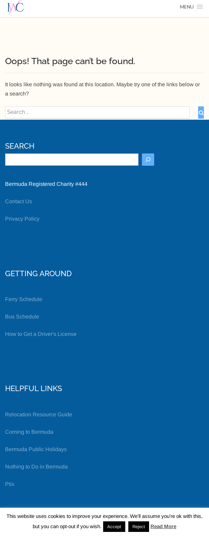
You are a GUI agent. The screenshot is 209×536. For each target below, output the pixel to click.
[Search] (148, 159)
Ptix (9, 484)
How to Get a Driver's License (41, 334)
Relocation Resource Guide (38, 414)
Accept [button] (114, 526)
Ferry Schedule (23, 299)
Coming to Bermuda (29, 432)
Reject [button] (138, 526)
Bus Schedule (22, 316)
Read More (163, 526)
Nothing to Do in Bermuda (36, 467)
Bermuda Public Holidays (36, 449)
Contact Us (18, 201)
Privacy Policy (22, 219)
